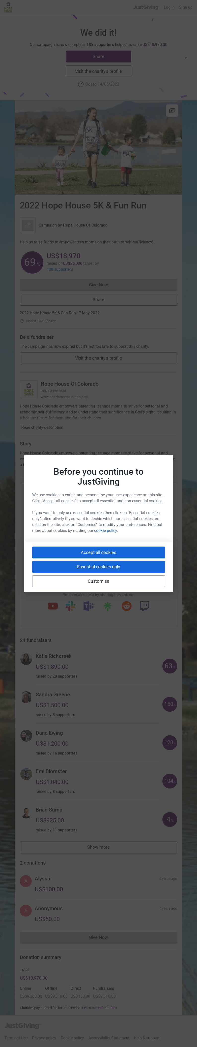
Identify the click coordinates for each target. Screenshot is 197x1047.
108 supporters (60, 269)
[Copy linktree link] (107, 607)
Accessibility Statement (108, 1038)
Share (98, 56)
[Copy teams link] (88, 606)
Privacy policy (44, 1038)
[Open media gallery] (98, 147)
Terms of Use (16, 1038)
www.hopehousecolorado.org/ (64, 397)
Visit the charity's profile (98, 71)
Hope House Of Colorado (85, 225)
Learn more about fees (99, 1008)
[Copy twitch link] (144, 606)
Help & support (147, 1038)
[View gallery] (172, 110)
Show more (104, 848)
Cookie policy (72, 1038)
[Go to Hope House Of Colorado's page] (29, 389)
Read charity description (42, 427)
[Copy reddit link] (127, 606)
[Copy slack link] (71, 606)
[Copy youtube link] (53, 606)
